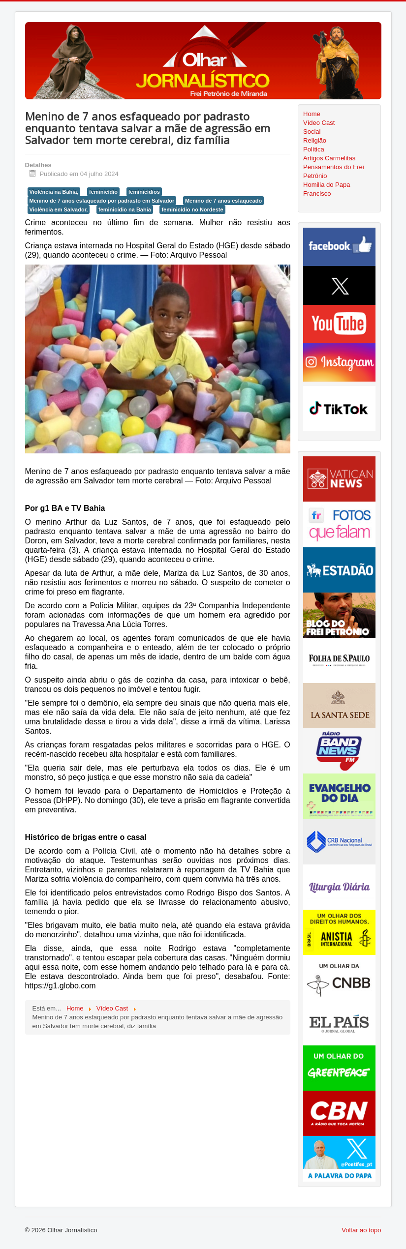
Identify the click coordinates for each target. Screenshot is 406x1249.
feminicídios (144, 192)
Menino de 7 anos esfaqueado (223, 201)
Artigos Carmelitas (329, 158)
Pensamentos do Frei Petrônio (333, 171)
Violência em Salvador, (59, 209)
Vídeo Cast (319, 122)
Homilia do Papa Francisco (326, 189)
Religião (314, 140)
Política (313, 149)
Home (311, 114)
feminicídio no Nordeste (192, 209)
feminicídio (103, 192)
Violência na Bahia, (54, 192)
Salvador (79, 540)
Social (311, 131)
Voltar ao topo (361, 1230)
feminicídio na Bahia (124, 209)
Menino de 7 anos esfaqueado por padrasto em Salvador (102, 201)
